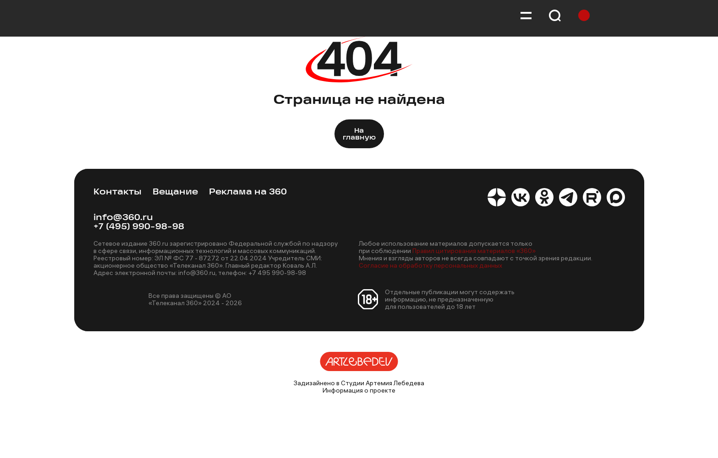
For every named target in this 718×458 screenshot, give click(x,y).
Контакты (117, 192)
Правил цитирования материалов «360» (474, 251)
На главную (359, 134)
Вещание (175, 192)
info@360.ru (123, 218)
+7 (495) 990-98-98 (138, 227)
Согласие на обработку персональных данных (430, 265)
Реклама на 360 (248, 192)
